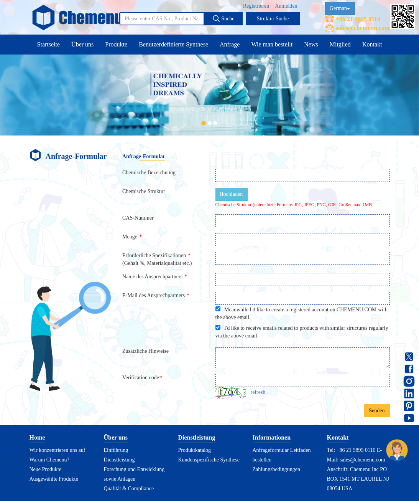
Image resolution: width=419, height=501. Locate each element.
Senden (376, 410)
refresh (258, 392)
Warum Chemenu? (49, 460)
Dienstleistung (119, 460)
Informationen (272, 437)
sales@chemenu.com (363, 28)
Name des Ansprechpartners (154, 276)
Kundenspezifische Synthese (209, 460)
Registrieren (256, 6)
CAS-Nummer (138, 218)
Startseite (48, 44)
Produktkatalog (194, 450)
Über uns (82, 44)
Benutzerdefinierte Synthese (173, 44)
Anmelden (286, 6)
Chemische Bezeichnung (149, 172)
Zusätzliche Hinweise (145, 351)
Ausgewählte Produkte (54, 479)
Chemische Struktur (143, 191)
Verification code (143, 378)
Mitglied (340, 44)
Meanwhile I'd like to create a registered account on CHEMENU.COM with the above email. (301, 313)
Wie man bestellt (271, 44)
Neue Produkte (46, 469)
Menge (132, 237)
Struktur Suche (273, 18)
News (311, 44)
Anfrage (230, 44)
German (340, 8)
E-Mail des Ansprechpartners (155, 295)
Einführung (116, 450)
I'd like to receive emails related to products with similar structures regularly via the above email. (301, 332)
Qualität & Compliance (129, 488)
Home (37, 437)
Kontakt (372, 44)
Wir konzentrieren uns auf (57, 450)
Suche (223, 18)
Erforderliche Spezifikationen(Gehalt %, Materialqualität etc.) (157, 259)
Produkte (116, 44)
